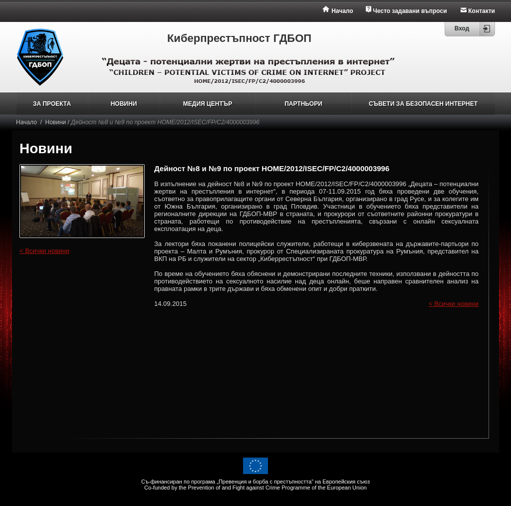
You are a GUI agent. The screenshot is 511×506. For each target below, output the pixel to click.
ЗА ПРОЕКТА (52, 103)
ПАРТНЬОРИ (303, 103)
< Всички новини (44, 250)
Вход (462, 28)
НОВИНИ (124, 103)
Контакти (481, 10)
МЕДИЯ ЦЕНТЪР (207, 103)
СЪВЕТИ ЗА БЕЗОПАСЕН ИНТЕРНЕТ (423, 103)
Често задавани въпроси (410, 10)
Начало (342, 10)
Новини (55, 122)
